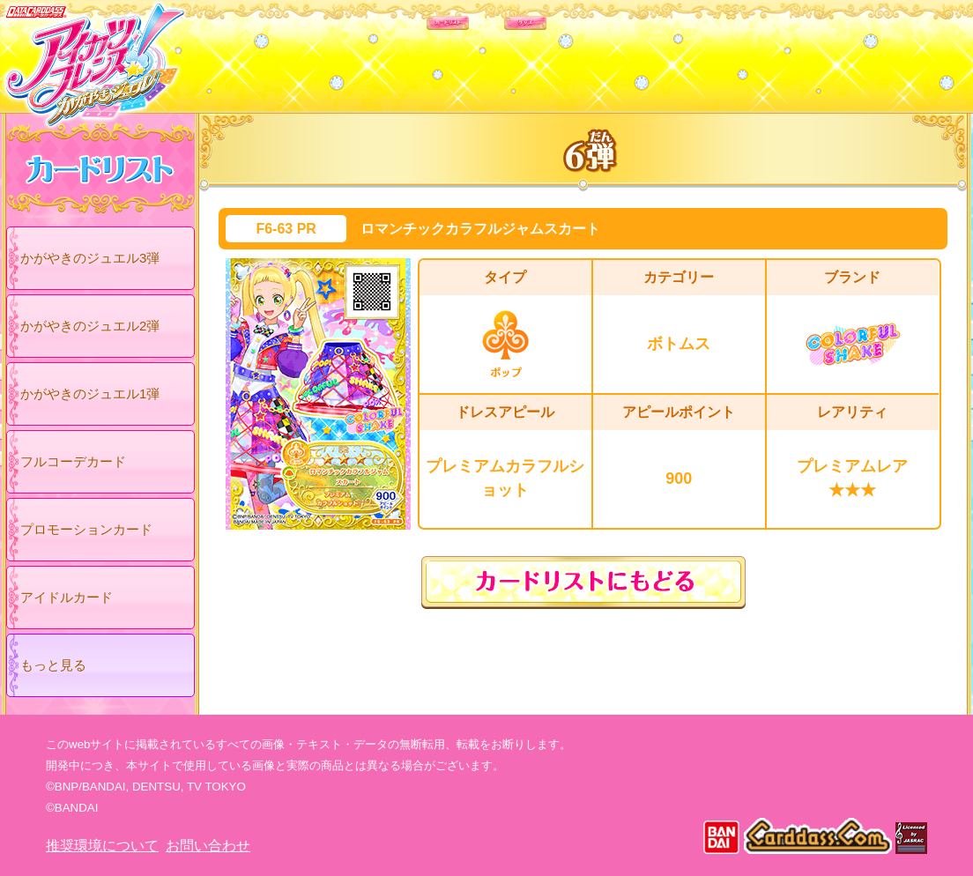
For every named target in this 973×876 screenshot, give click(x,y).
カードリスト (374, 52)
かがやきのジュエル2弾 (90, 325)
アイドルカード (66, 597)
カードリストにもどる (583, 582)
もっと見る (53, 664)
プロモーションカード (86, 529)
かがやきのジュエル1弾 (90, 393)
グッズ (599, 52)
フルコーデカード (73, 461)
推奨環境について (102, 845)
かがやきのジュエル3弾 (90, 257)
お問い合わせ (208, 845)
